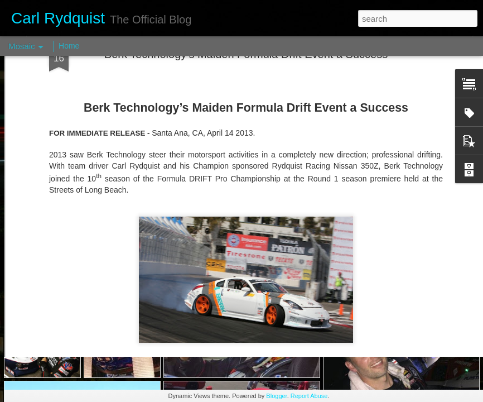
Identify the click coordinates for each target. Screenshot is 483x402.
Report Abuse (309, 396)
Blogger (276, 396)
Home (69, 45)
